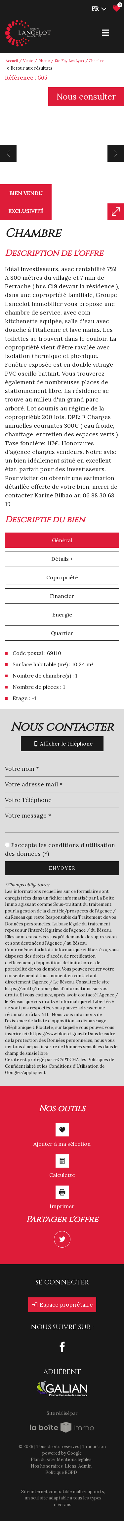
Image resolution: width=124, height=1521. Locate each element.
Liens (70, 1466)
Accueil (12, 60)
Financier (62, 596)
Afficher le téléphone (62, 743)
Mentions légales (74, 1459)
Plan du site (43, 1459)
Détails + (62, 558)
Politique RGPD (61, 1472)
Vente (28, 60)
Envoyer (62, 868)
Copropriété (62, 577)
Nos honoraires (47, 1466)
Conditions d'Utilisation (74, 1066)
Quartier (62, 633)
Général (62, 540)
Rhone (44, 60)
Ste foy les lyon (69, 60)
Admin (85, 1466)
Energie (62, 614)
